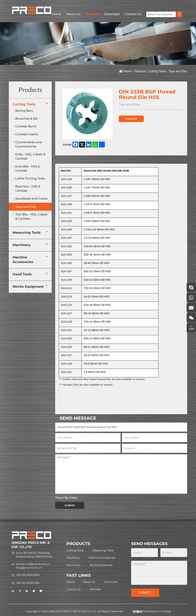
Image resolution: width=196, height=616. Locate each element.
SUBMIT (70, 505)
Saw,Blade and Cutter (31, 198)
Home (56, 14)
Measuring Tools (27, 233)
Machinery (22, 245)
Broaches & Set (26, 118)
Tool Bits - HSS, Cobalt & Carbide (31, 216)
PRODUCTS (78, 543)
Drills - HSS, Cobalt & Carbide (30, 156)
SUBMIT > (145, 592)
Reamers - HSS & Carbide (27, 188)
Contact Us (133, 14)
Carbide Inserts (26, 134)
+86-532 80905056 (28, 575)
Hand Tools (22, 274)
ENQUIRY (131, 118)
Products (92, 14)
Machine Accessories (23, 259)
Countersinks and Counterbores (28, 144)
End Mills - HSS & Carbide (27, 169)
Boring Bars (24, 110)
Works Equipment (28, 287)
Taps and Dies (178, 71)
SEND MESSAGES (149, 543)
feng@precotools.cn (29, 567)
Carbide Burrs (25, 126)
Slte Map (95, 589)
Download (112, 14)
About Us (73, 14)
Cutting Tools (157, 71)
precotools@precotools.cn (33, 564)
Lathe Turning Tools (30, 178)
